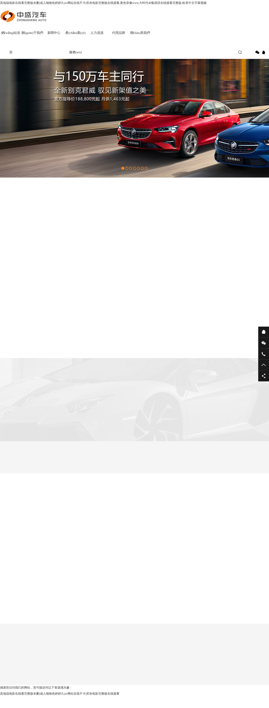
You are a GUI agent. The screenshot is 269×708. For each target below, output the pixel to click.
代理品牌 (118, 33)
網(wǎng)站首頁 (10, 36)
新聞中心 (53, 33)
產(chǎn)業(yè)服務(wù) (75, 36)
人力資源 (97, 33)
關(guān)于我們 (32, 33)
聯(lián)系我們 (140, 33)
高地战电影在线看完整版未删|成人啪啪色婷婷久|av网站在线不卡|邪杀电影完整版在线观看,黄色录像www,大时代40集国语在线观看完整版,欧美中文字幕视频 (103, 3)
